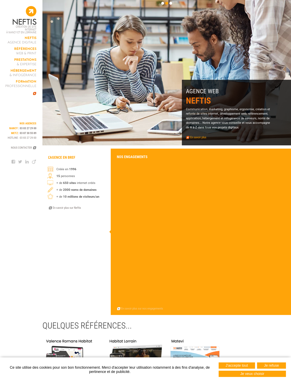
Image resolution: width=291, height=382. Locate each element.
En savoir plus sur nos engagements (142, 205)
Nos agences (69, 311)
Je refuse (271, 365)
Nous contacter (21, 147)
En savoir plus (198, 137)
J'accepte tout (237, 365)
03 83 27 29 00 (28, 128)
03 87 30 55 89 (28, 133)
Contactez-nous (249, 330)
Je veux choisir (252, 374)
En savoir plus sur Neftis (67, 207)
